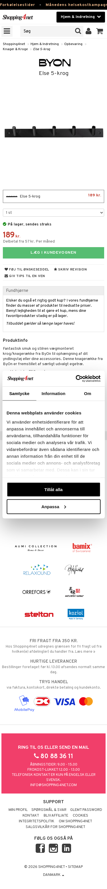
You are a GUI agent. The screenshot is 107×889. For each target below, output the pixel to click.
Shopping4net (14, 44)
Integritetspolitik (36, 821)
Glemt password (86, 810)
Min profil (18, 810)
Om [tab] (87, 393)
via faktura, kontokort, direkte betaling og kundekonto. (53, 684)
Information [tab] (54, 393)
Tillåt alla (54, 489)
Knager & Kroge (15, 49)
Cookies (80, 815)
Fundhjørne (17, 291)
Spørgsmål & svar (48, 810)
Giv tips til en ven (25, 276)
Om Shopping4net (75, 821)
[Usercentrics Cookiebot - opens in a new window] (76, 378)
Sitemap (75, 867)
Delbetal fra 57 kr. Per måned (29, 241)
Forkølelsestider (17, 5)
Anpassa (53, 506)
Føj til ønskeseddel (27, 269)
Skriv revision (70, 269)
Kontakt (31, 815)
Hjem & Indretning (45, 44)
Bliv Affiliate (56, 815)
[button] (100, 31)
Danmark (53, 875)
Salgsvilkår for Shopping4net (55, 827)
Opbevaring (73, 44)
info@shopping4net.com (53, 785)
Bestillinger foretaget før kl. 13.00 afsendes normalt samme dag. (53, 667)
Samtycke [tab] (19, 393)
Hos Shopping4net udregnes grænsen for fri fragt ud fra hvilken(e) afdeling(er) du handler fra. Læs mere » (53, 646)
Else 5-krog (41, 49)
